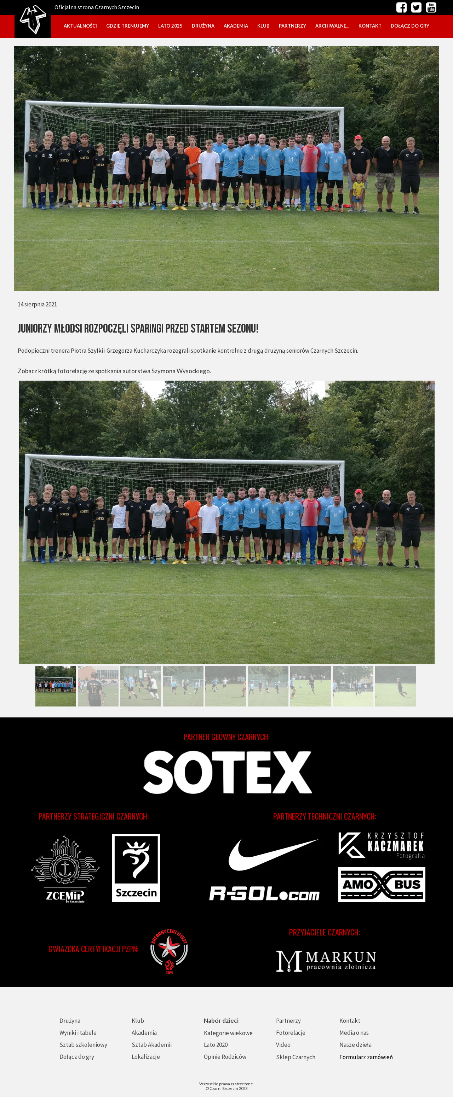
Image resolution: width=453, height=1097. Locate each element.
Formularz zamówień (366, 1057)
